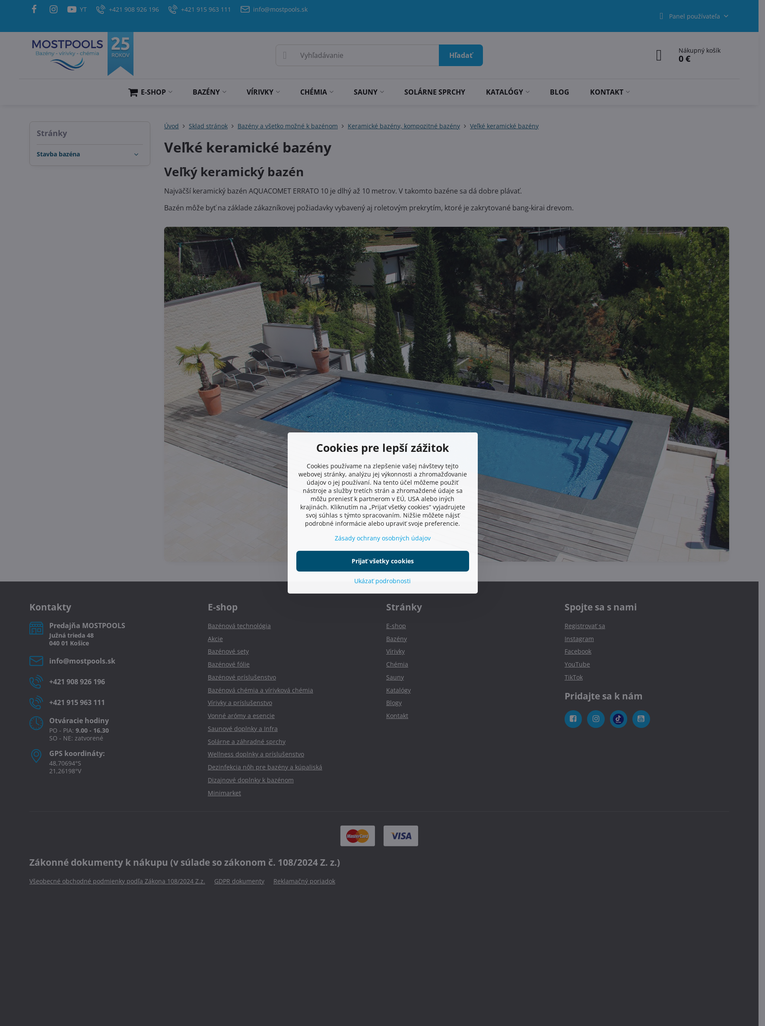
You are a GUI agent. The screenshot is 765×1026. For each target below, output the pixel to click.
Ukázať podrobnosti (382, 581)
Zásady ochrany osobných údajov (383, 538)
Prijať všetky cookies (383, 561)
